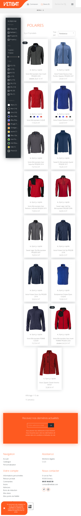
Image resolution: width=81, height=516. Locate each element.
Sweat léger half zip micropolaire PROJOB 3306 (63, 209)
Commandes (8, 483)
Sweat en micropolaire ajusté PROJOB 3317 (63, 164)
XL (12, 81)
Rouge (14, 125)
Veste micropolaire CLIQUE (36, 122)
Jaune (14, 133)
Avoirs (5, 486)
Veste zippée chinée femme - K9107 (49, 385)
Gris (14, 114)
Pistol (14, 152)
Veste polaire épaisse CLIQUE (63, 122)
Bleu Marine (14, 117)
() (52, 4)
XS (12, 67)
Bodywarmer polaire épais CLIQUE (63, 297)
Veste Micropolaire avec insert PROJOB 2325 (36, 76)
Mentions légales (48, 460)
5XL (12, 95)
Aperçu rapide (36, 71)
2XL (13, 85)
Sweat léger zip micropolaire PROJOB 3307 (36, 253)
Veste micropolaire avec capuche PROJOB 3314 (36, 164)
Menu (40, 12)
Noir (14, 110)
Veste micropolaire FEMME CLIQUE (36, 341)
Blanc (14, 106)
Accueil (5, 460)
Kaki (13, 148)
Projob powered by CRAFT (14, 41)
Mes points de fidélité (11, 497)
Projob (13, 37)
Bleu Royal (14, 121)
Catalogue (7, 463)
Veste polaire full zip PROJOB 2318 (63, 253)
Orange (14, 129)
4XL (12, 92)
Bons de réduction (10, 491)
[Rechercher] (67, 4)
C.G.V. (44, 463)
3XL (13, 88)
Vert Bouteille (14, 144)
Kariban (14, 34)
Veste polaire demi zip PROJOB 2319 (36, 297)
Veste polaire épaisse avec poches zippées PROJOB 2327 (63, 76)
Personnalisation (9, 466)
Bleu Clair (14, 137)
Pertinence (66, 35)
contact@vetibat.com (50, 486)
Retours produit (9, 480)
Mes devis (7, 494)
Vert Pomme (14, 140)
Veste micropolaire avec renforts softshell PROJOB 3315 (36, 209)
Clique (13, 30)
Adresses (6, 489)
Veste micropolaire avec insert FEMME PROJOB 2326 (63, 341)
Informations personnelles (13, 477)
